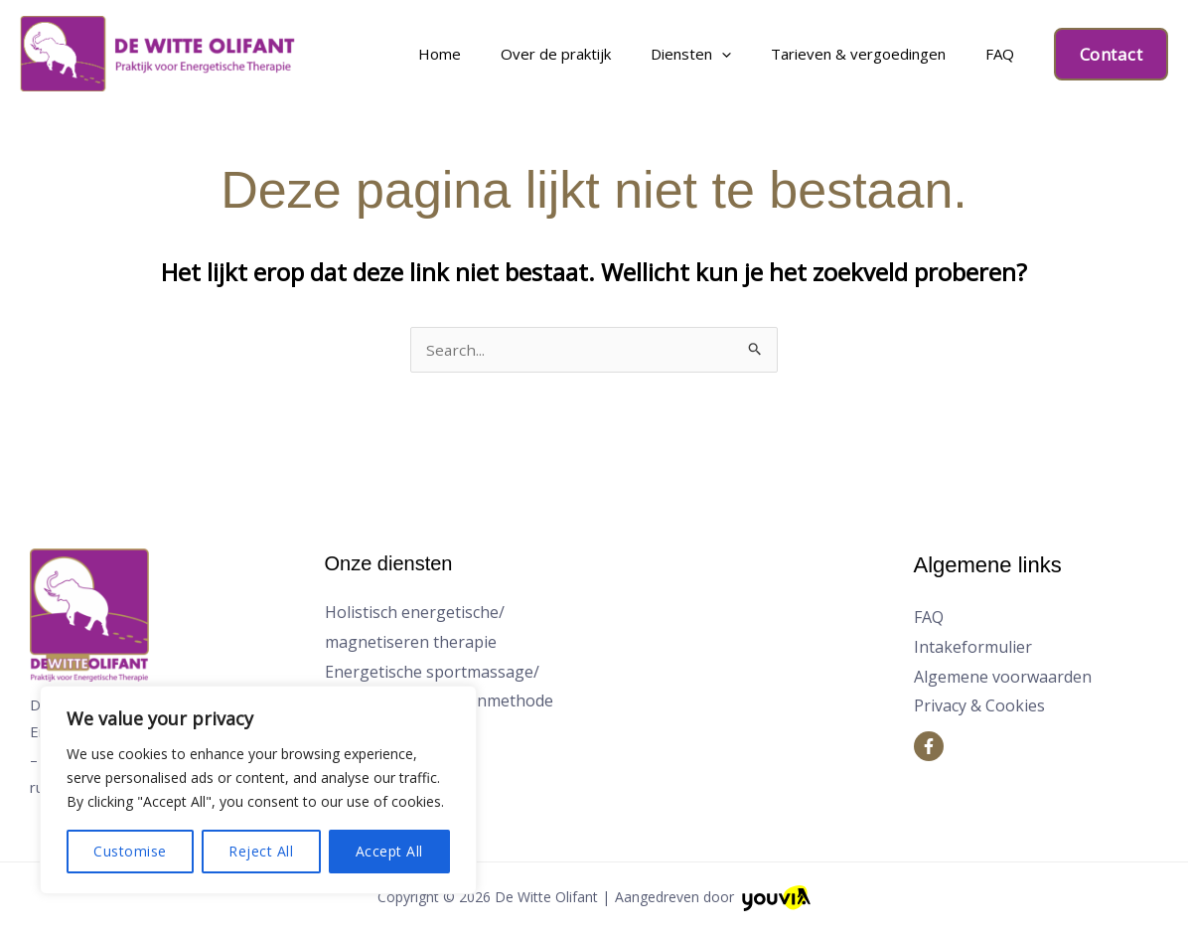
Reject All (260, 851)
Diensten (745, 53)
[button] (1111, 54)
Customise (130, 851)
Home (538, 54)
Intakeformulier (973, 649)
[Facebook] (929, 748)
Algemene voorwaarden (1003, 679)
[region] (258, 790)
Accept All (389, 851)
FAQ (1010, 54)
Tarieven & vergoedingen (891, 54)
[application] (776, 53)
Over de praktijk (632, 54)
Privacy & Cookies (979, 707)
